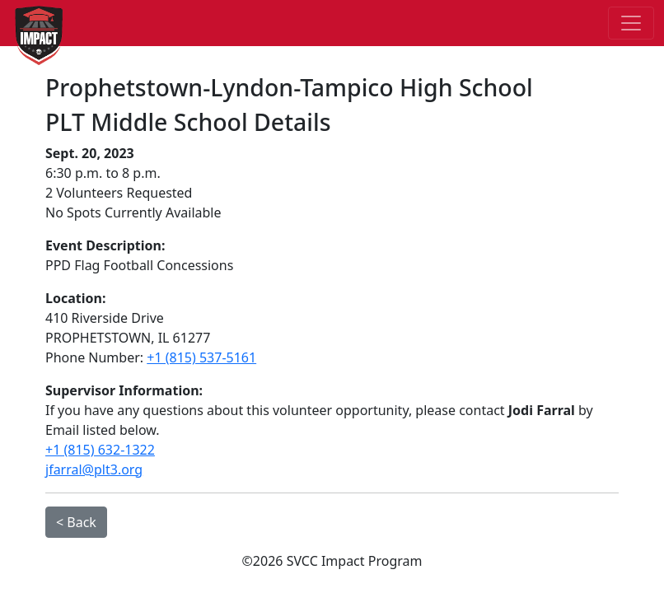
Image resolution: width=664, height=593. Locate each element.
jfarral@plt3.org (94, 469)
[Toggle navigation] (631, 23)
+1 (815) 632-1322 (100, 450)
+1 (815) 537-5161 (201, 357)
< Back (76, 522)
